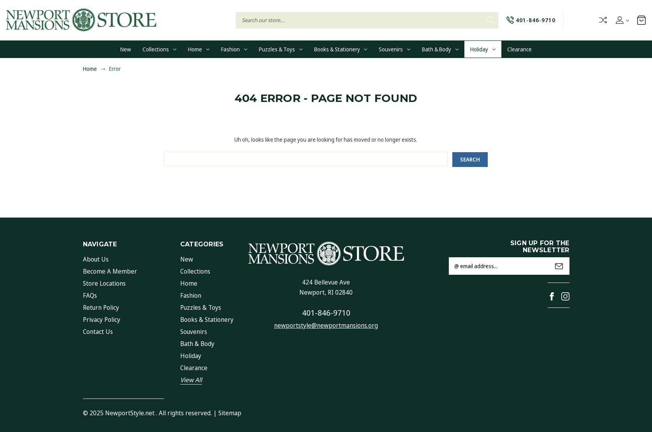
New (125, 49)
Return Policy (101, 307)
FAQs (90, 295)
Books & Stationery (340, 49)
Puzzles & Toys (280, 49)
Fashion (234, 49)
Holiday (483, 49)
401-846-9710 (326, 312)
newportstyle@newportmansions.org (326, 325)
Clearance (519, 49)
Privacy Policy (101, 319)
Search (490, 19)
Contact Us (98, 331)
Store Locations (104, 283)
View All (191, 380)
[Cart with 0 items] (641, 20)
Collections (159, 49)
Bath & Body (440, 49)
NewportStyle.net (130, 413)
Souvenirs (394, 49)
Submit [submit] (559, 266)
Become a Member (110, 271)
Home (198, 49)
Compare (603, 20)
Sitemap (229, 413)
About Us (96, 259)
